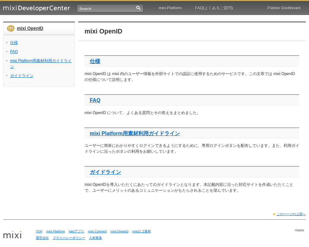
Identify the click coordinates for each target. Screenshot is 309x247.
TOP (39, 231)
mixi (17, 235)
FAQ (95, 100)
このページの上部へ (291, 214)
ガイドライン (105, 172)
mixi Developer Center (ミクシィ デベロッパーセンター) (36, 8)
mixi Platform (170, 8)
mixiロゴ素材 (141, 231)
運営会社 (42, 238)
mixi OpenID (30, 28)
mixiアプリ (76, 231)
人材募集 (95, 238)
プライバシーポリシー (69, 238)
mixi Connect (97, 231)
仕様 (95, 61)
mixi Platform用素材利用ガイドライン (135, 133)
